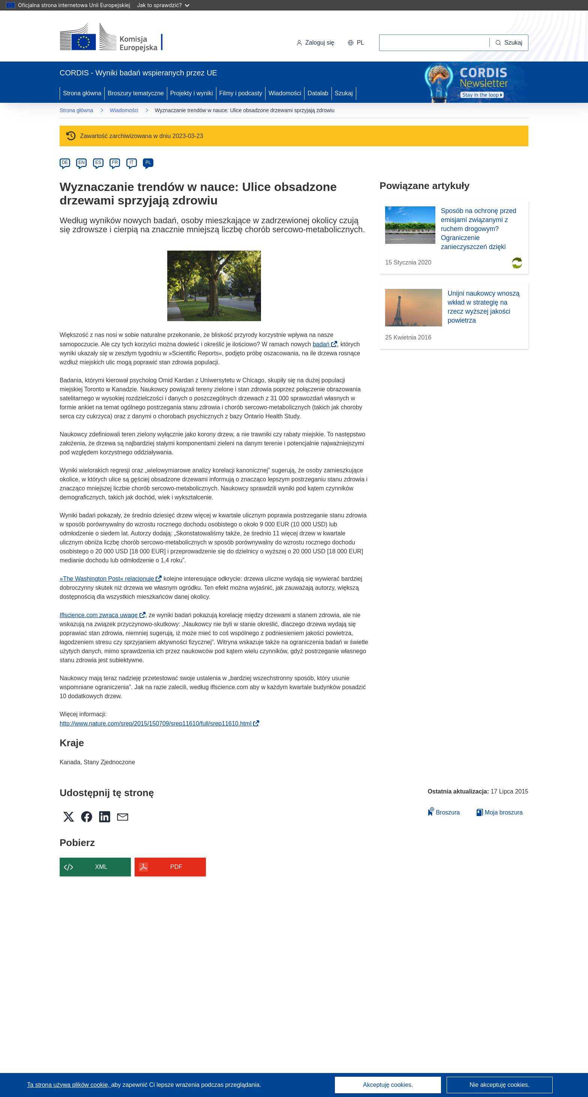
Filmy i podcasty (240, 93)
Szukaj (344, 93)
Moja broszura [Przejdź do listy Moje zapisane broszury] (500, 812)
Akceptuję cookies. (388, 1085)
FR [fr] (115, 162)
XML (101, 867)
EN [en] (81, 162)
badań (323, 344)
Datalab (318, 93)
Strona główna (82, 93)
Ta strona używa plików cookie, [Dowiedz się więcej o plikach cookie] (69, 1085)
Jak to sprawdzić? (163, 5)
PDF (176, 867)
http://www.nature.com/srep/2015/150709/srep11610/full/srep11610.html (158, 723)
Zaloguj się (315, 42)
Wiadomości (284, 93)
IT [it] (131, 162)
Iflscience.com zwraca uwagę (101, 615)
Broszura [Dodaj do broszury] (444, 811)
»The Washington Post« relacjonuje (109, 579)
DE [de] (65, 162)
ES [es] (98, 162)
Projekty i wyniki (191, 93)
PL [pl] (148, 162)
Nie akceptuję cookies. (500, 1085)
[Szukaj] (509, 43)
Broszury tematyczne (136, 93)
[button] (356, 43)
